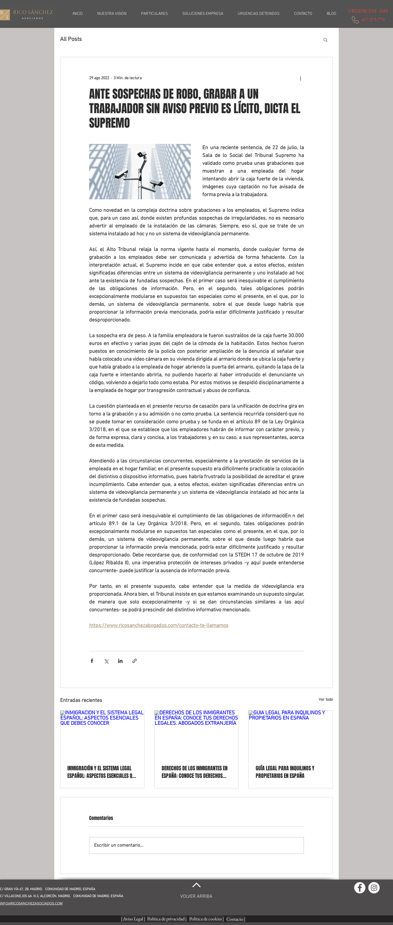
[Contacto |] (235, 919)
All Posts (71, 39)
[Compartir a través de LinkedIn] (120, 661)
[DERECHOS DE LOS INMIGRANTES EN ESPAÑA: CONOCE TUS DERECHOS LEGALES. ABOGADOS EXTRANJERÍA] (197, 734)
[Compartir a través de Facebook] (92, 661)
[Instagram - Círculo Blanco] (374, 887)
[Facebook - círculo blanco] (359, 887)
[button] (325, 39)
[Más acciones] (300, 78)
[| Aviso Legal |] (133, 918)
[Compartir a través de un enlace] (134, 661)
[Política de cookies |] (206, 918)
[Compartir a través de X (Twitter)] (106, 661)
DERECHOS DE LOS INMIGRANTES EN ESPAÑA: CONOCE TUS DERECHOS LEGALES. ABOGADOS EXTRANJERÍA (195, 772)
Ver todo (326, 699)
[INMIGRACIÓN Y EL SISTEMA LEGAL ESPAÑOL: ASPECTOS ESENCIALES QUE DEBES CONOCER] (102, 734)
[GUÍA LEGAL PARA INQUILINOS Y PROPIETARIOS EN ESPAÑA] (291, 734)
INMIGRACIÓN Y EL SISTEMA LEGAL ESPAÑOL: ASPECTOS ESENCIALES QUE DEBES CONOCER (102, 772)
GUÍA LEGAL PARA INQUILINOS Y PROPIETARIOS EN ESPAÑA (285, 772)
